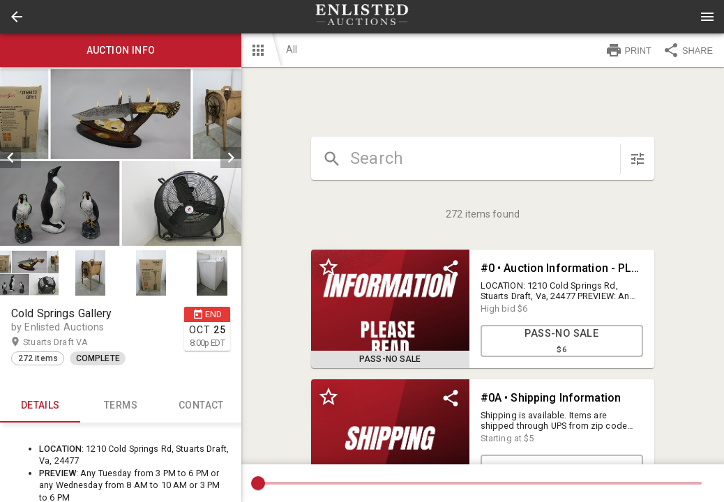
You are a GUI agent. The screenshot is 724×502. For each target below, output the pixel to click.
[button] (16, 16)
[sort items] (637, 159)
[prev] (10, 157)
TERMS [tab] (120, 406)
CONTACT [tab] (201, 406)
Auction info (120, 50)
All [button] (291, 49)
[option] (120, 157)
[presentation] (362, 16)
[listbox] (120, 157)
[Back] (16, 16)
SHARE (688, 50)
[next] (230, 157)
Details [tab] (40, 406)
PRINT (628, 50)
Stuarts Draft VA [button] (69, 342)
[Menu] (707, 16)
